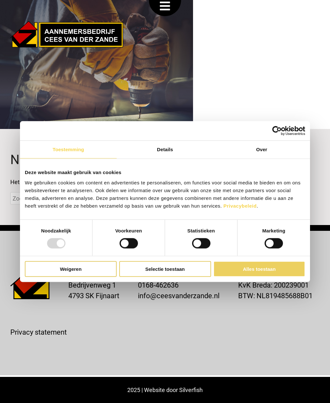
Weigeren (71, 268)
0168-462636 (158, 285)
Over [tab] (261, 149)
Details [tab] (165, 149)
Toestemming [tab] (68, 149)
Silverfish (191, 390)
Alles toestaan (259, 268)
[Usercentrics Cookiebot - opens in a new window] (277, 131)
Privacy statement (38, 332)
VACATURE (216, 10)
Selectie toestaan (165, 268)
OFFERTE (262, 10)
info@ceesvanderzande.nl (178, 295)
